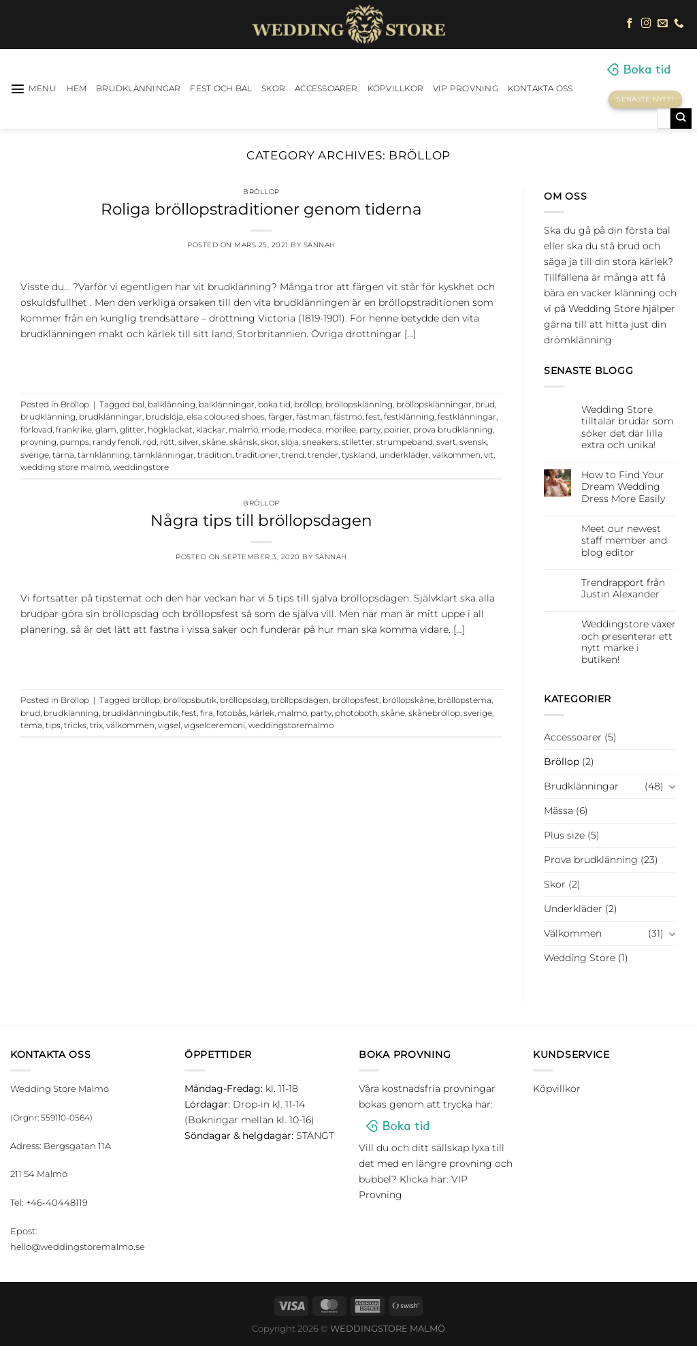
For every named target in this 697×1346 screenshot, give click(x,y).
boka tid (274, 404)
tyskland (359, 455)
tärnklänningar (163, 455)
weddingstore (141, 467)
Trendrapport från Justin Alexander (623, 588)
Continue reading (261, 362)
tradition (214, 455)
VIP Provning (465, 88)
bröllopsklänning (359, 404)
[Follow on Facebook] (630, 23)
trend (293, 455)
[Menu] (33, 88)
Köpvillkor (395, 88)
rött (167, 442)
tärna (63, 455)
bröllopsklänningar (434, 404)
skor (269, 442)
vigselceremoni (214, 725)
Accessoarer (326, 88)
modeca (305, 430)
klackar (210, 430)
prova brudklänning (453, 430)
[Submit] (681, 118)
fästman (313, 417)
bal (138, 404)
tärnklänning (104, 455)
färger (280, 417)
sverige (34, 455)
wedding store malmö (65, 467)
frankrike (74, 430)
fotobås (231, 713)
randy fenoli (116, 442)
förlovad (36, 430)
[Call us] (679, 23)
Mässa (558, 810)
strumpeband (404, 442)
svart (446, 442)
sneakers (320, 442)
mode (273, 430)
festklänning (409, 417)
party (369, 430)
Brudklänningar (138, 88)
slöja (290, 442)
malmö (243, 430)
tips (53, 725)
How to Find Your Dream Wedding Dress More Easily (623, 487)
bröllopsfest (355, 700)
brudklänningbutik (140, 713)
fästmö (348, 417)
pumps (74, 442)
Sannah (320, 244)
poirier (397, 430)
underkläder (404, 455)
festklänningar (467, 417)
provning (38, 442)
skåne (214, 442)
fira (206, 713)
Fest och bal (221, 88)
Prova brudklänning (591, 860)
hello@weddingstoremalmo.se (77, 1246)
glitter (132, 430)
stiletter (357, 442)
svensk (473, 442)
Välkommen (573, 933)
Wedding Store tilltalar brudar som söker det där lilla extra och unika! (627, 427)
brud (485, 404)
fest (373, 417)
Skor (273, 88)
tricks (75, 725)
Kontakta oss (540, 88)
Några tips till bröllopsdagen (261, 520)
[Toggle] (672, 786)
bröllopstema (464, 700)
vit (488, 455)
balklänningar (227, 404)
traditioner (257, 455)
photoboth (356, 713)
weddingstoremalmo (291, 725)
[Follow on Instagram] (646, 23)
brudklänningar (110, 417)
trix (96, 725)
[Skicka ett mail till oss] (663, 23)
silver (188, 442)
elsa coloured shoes (226, 417)
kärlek (262, 713)
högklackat (170, 430)
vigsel (169, 725)
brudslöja (164, 417)
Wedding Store (579, 958)
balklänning (171, 404)
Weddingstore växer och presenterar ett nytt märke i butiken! (628, 642)
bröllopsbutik (189, 700)
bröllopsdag (244, 700)
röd (150, 442)
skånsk (243, 442)
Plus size (564, 835)
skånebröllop (434, 713)
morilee (340, 430)
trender (323, 455)
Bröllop (261, 191)
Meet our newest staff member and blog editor (624, 541)
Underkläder (573, 909)
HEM (77, 88)
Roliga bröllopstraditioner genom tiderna (261, 209)
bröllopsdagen (300, 700)
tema (31, 725)
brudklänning (48, 417)
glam (105, 430)
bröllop (308, 404)
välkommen (456, 455)
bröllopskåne (408, 700)
